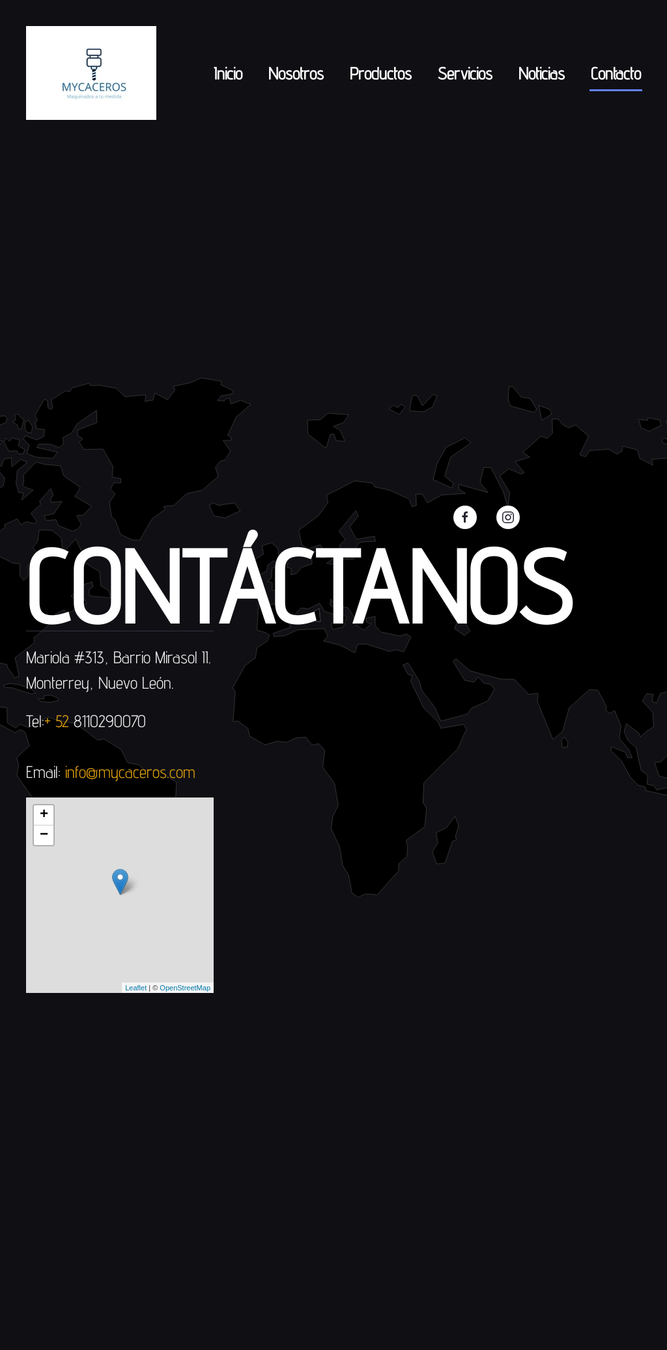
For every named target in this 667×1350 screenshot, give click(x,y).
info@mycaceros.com (130, 772)
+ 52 (59, 721)
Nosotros (296, 73)
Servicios (465, 73)
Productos (381, 73)
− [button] (44, 835)
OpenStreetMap (185, 988)
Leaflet (136, 988)
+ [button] (44, 815)
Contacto (616, 73)
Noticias (541, 73)
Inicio (228, 73)
